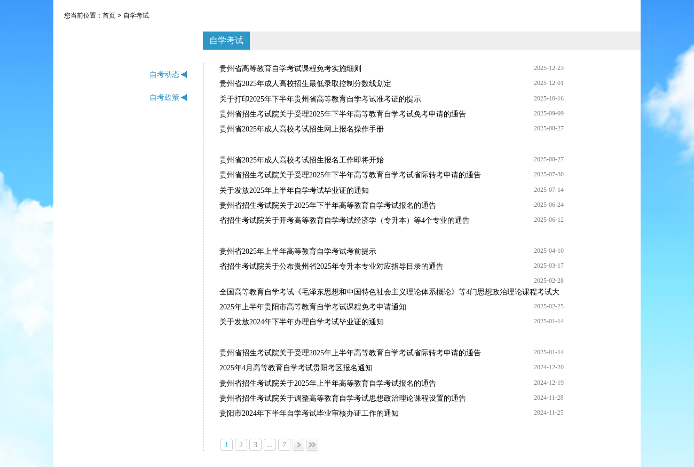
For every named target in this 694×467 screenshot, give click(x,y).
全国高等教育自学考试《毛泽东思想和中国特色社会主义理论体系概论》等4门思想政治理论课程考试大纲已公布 (389, 293)
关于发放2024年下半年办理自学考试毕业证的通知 (301, 322)
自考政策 (168, 98)
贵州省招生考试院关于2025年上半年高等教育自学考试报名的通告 (327, 383)
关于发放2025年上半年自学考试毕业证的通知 (294, 190)
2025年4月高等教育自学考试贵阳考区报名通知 (296, 368)
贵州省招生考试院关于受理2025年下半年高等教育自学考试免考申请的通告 (342, 114)
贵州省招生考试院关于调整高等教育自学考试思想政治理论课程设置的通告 (342, 398)
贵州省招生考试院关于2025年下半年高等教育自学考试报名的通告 (327, 205)
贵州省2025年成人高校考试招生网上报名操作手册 (301, 129)
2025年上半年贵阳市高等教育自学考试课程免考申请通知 (312, 307)
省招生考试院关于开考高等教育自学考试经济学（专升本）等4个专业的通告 (344, 220)
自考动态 (168, 75)
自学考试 (136, 15)
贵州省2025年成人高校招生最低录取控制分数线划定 (305, 84)
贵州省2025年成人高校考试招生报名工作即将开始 (301, 160)
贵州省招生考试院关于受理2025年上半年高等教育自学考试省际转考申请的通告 (350, 353)
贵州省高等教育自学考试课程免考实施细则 (290, 69)
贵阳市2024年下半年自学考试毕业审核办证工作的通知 (309, 413)
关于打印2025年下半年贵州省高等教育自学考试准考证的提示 (320, 99)
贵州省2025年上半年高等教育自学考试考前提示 (297, 251)
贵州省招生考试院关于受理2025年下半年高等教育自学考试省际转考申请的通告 (350, 175)
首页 (108, 15)
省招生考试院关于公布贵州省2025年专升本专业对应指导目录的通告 (331, 266)
